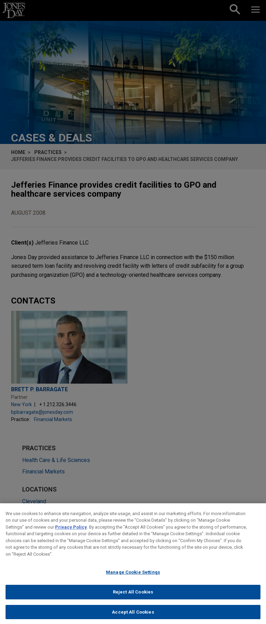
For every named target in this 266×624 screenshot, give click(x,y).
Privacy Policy (71, 532)
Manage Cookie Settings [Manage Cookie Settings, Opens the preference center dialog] (133, 577)
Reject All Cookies (133, 597)
